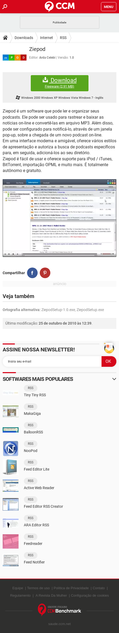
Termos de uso (38, 588)
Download (60, 83)
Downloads (24, 38)
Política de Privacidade (71, 588)
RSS (63, 38)
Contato (99, 588)
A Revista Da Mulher (51, 595)
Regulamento (20, 595)
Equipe (17, 588)
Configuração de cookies (90, 595)
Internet (46, 38)
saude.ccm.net (59, 624)
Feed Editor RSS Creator (43, 506)
